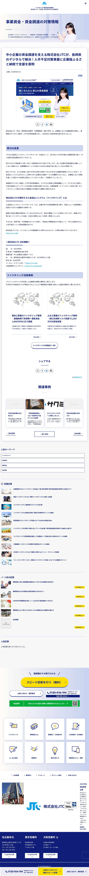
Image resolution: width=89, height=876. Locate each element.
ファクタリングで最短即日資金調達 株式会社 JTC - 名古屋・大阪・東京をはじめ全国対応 (44, 8)
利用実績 (4, 460)
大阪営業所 (49, 837)
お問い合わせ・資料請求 (26, 693)
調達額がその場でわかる (50, 871)
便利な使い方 (55, 758)
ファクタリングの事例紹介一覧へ (44, 345)
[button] (51, 124)
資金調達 (4, 470)
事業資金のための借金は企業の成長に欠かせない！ (29, 591)
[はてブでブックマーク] (47, 124)
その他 (80, 75)
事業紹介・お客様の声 (55, 735)
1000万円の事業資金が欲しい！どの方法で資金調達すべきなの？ (33, 601)
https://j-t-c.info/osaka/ (33, 266)
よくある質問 (13, 758)
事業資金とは (34, 735)
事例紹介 (28, 775)
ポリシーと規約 (56, 775)
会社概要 (15, 619)
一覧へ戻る (44, 434)
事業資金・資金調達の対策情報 (32, 21)
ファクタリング (6, 455)
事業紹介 (34, 758)
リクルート (41, 775)
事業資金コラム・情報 (76, 758)
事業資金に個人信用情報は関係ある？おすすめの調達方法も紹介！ (33, 582)
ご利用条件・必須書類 (76, 735)
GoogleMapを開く (9, 855)
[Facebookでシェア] (42, 124)
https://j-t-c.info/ (12, 233)
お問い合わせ (72, 775)
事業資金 (4, 465)
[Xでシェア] (38, 124)
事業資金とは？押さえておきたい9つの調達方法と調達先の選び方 (33, 610)
